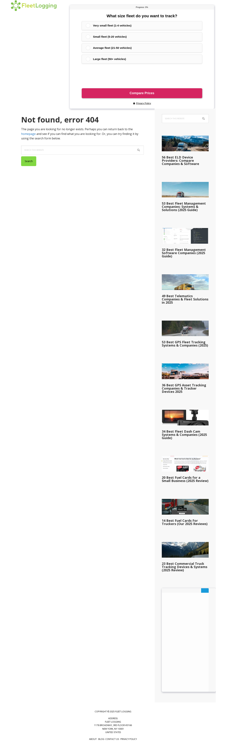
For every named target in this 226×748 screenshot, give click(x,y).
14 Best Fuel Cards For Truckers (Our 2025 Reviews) (184, 522)
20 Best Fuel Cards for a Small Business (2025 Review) (185, 479)
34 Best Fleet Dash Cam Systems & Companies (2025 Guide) (184, 434)
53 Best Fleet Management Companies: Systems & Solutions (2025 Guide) (184, 206)
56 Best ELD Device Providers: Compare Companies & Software (180, 160)
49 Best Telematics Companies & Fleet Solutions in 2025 (185, 299)
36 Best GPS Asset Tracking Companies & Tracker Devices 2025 (184, 388)
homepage (28, 134)
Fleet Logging (33, 9)
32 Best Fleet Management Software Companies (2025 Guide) (184, 252)
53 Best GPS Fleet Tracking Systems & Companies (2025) (185, 343)
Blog (101, 739)
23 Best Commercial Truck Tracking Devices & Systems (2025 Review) (184, 566)
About (93, 739)
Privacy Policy (128, 739)
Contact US (112, 739)
